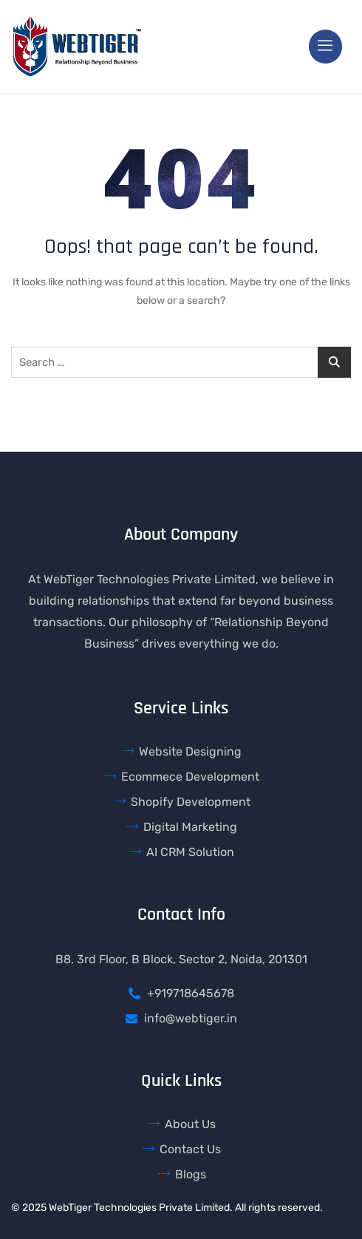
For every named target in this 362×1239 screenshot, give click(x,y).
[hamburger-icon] (325, 47)
